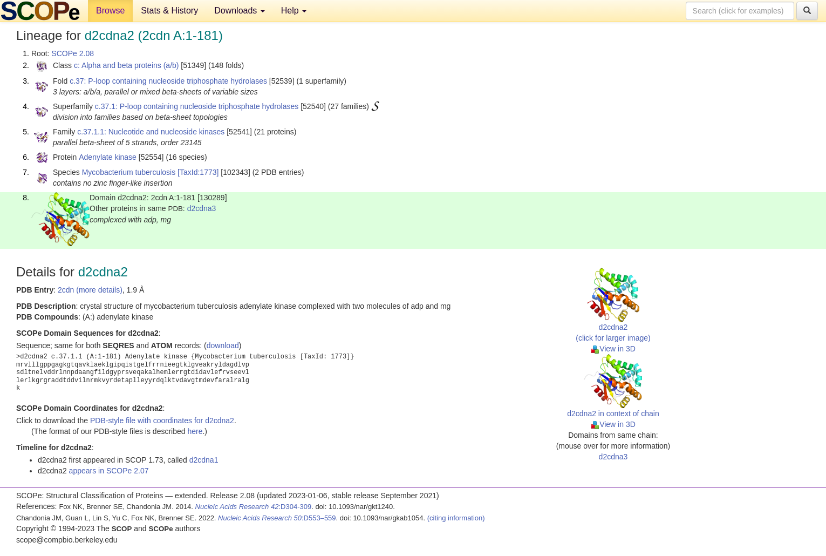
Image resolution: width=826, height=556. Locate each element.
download (223, 345)
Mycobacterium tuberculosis (129, 172)
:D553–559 (277, 518)
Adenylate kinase (107, 157)
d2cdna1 (204, 460)
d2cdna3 (201, 208)
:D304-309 (253, 507)
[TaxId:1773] (198, 172)
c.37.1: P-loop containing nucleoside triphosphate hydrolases (196, 106)
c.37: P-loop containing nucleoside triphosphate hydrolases (168, 81)
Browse (110, 10)
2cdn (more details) (90, 290)
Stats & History (169, 10)
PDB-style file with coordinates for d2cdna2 (162, 420)
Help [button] (293, 10)
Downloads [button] (239, 10)
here (194, 431)
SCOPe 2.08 (72, 53)
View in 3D (613, 348)
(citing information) (456, 518)
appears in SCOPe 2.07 (109, 470)
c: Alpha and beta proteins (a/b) (126, 65)
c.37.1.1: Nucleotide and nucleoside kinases (150, 131)
